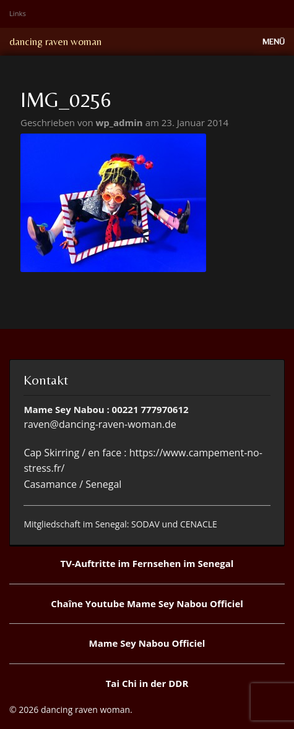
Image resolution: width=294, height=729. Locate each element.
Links (17, 13)
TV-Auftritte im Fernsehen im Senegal (147, 563)
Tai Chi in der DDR (147, 683)
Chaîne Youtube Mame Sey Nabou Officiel (147, 603)
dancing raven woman (55, 41)
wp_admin (120, 122)
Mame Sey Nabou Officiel (147, 643)
